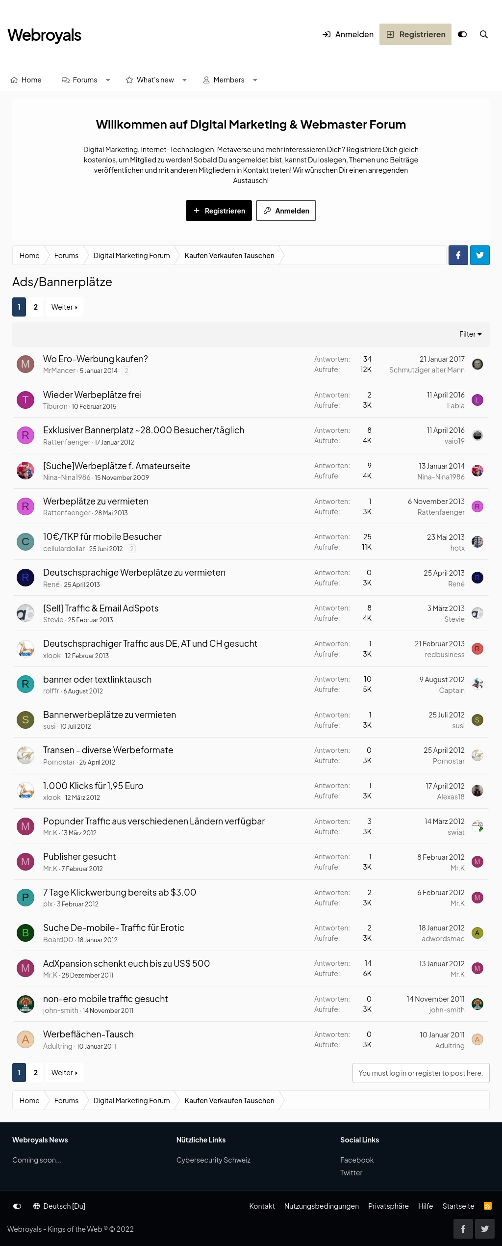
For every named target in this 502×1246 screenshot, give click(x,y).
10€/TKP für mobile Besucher (102, 536)
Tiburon (55, 405)
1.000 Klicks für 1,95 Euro (93, 785)
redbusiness (445, 654)
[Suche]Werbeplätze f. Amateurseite (116, 465)
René (51, 584)
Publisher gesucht (79, 856)
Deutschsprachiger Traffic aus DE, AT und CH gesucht (150, 643)
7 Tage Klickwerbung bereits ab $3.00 (120, 892)
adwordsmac (443, 938)
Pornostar (59, 761)
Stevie (53, 619)
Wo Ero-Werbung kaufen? (95, 358)
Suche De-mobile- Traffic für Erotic (113, 927)
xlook (52, 655)
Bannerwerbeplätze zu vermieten (109, 714)
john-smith (60, 1010)
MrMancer (59, 370)
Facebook (357, 1159)
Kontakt (262, 1205)
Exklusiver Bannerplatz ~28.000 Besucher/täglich (143, 429)
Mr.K (50, 832)
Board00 (58, 939)
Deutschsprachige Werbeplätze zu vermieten (134, 572)
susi (49, 725)
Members (229, 79)
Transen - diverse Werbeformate (108, 749)
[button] (107, 80)
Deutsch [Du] (59, 1205)
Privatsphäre (388, 1205)
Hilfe (425, 1205)
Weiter (62, 306)
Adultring (58, 1045)
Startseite (459, 1205)
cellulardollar (64, 548)
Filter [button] (467, 333)
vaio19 (455, 440)
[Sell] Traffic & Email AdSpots (101, 608)
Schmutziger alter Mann (427, 369)
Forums (85, 79)
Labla (456, 405)
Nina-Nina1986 (67, 477)
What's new (155, 79)
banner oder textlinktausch (97, 679)
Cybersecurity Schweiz (213, 1159)
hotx (458, 547)
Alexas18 (451, 796)
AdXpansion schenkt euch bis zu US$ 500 (126, 963)
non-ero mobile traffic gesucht (105, 998)
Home (32, 79)
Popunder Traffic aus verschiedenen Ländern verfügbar (154, 821)
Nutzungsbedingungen (321, 1205)
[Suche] (484, 34)
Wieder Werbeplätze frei (92, 394)
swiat (456, 831)
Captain (452, 690)
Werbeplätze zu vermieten (96, 501)
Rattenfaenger (66, 441)
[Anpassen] (462, 34)
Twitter (351, 1172)
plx (47, 903)
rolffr (51, 690)
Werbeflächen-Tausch (88, 1034)
